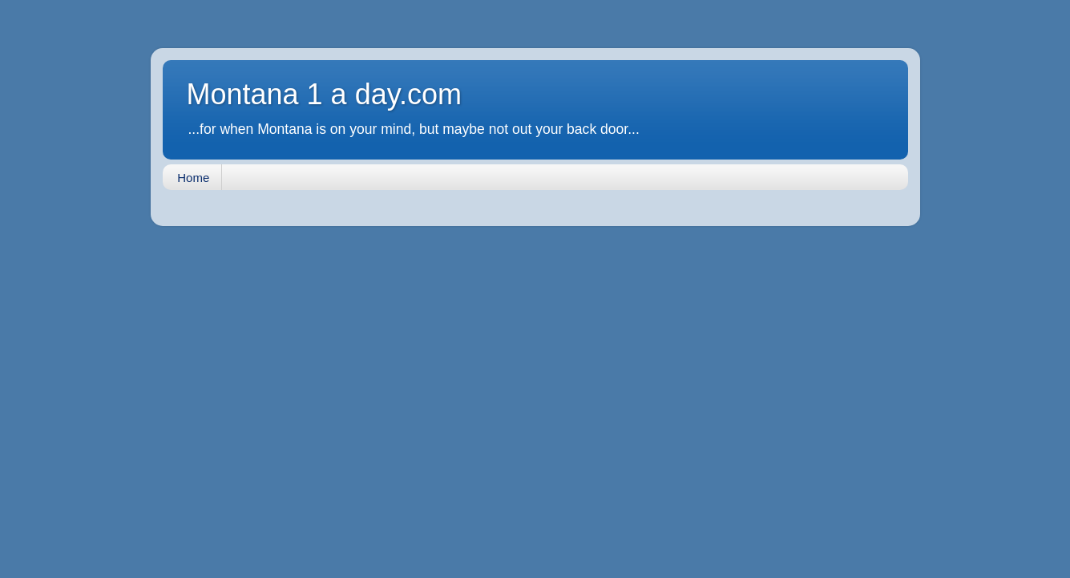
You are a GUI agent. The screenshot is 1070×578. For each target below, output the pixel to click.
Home (193, 177)
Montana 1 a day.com (324, 94)
